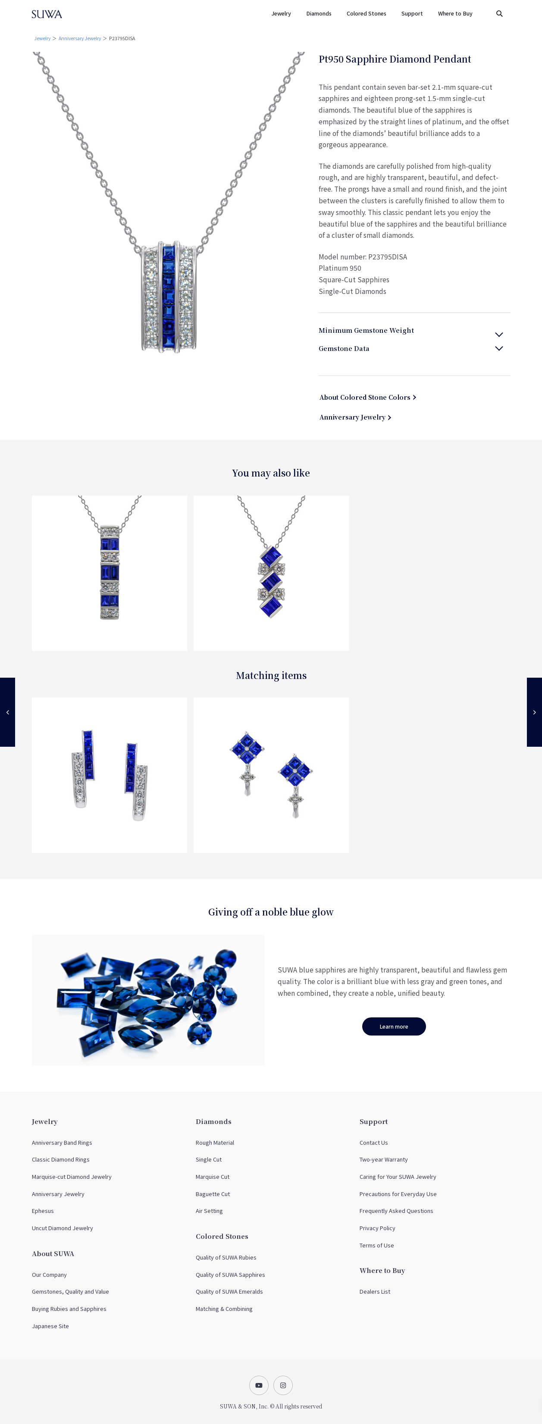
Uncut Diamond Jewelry (62, 1228)
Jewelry (42, 38)
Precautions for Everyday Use (398, 1194)
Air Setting (209, 1210)
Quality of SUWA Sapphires (230, 1274)
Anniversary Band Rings (62, 1142)
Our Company (49, 1274)
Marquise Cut (212, 1176)
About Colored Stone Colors (365, 397)
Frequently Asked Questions (396, 1210)
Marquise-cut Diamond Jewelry (72, 1176)
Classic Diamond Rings (61, 1159)
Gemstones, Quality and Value (70, 1291)
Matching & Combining (224, 1308)
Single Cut (209, 1159)
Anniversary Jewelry (80, 38)
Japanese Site (50, 1326)
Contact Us (374, 1142)
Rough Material (215, 1142)
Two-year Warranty (384, 1159)
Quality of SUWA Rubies (226, 1257)
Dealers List (375, 1291)
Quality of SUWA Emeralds (229, 1291)
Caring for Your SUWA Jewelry (398, 1176)
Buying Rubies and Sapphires (69, 1308)
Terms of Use (377, 1245)
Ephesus (43, 1210)
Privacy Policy (377, 1228)
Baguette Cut (213, 1194)
